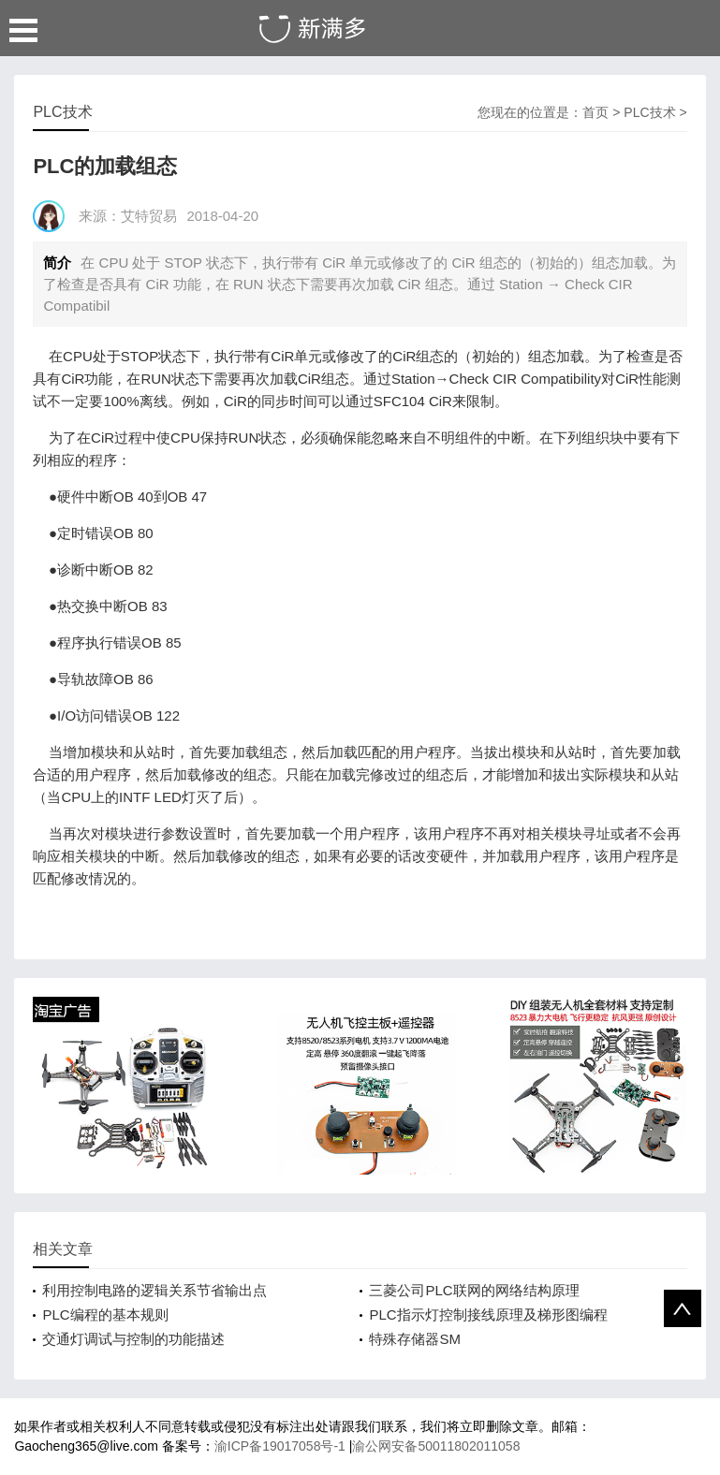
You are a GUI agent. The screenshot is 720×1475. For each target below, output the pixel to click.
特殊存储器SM (415, 1339)
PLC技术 (649, 112)
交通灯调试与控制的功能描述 (133, 1339)
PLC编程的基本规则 (105, 1314)
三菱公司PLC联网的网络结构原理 (474, 1290)
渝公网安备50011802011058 (436, 1445)
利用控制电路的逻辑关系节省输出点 (154, 1290)
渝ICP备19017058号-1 (281, 1445)
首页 (595, 112)
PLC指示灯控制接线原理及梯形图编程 (488, 1314)
